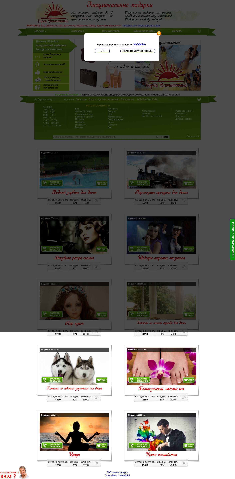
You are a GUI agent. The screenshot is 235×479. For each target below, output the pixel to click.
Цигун (74, 455)
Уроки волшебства (161, 455)
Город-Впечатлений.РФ (117, 475)
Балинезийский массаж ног (161, 389)
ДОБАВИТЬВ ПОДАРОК (55, 380)
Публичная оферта (117, 472)
